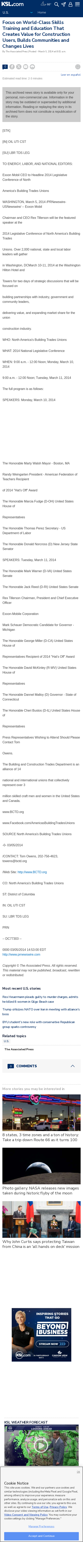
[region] (41, 1504)
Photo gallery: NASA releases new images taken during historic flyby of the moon (40, 1191)
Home (42, 12)
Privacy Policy (58, 1507)
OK (78, 1472)
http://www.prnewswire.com (21, 954)
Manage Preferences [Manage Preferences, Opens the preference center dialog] (41, 1526)
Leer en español (71, 74)
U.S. (6, 1041)
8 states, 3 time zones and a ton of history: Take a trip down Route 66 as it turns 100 (40, 1137)
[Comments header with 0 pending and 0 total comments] (41, 1066)
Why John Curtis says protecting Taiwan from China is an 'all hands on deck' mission (40, 1244)
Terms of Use (40, 1507)
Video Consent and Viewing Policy (26, 1515)
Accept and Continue (41, 1536)
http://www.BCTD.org (32, 872)
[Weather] (46, 4)
